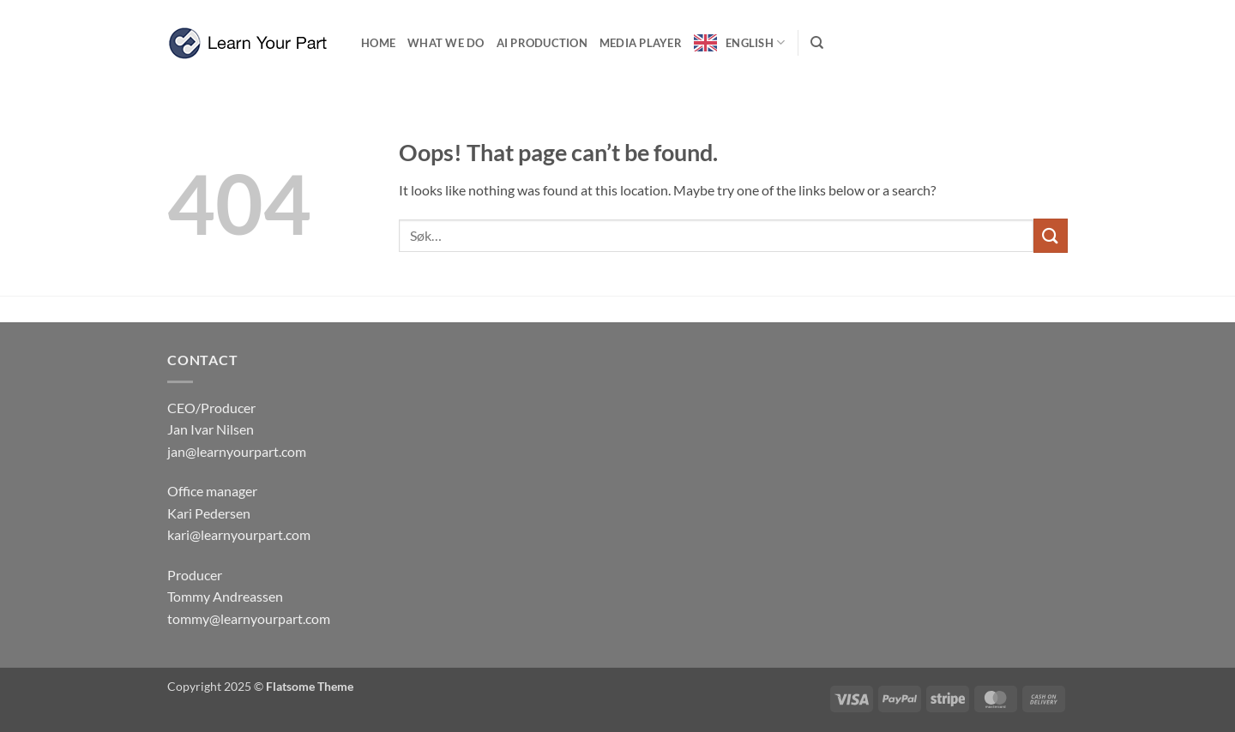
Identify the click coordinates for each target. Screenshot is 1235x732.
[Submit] (1050, 235)
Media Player (640, 43)
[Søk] (816, 43)
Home (378, 43)
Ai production (542, 43)
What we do (446, 43)
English (755, 42)
